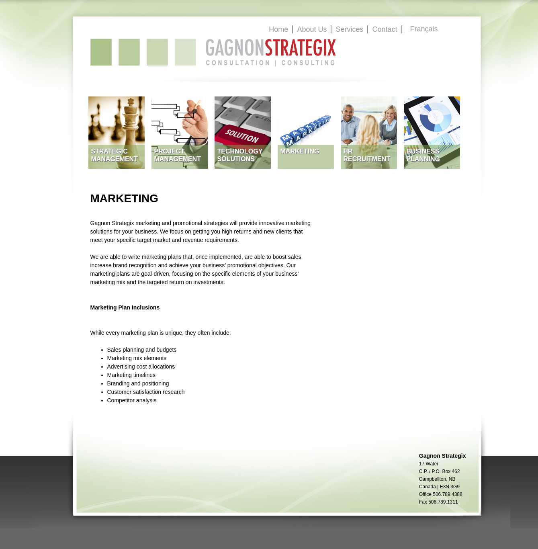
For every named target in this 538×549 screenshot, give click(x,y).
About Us (312, 29)
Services (349, 29)
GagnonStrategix (213, 52)
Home (278, 29)
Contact (384, 29)
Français (424, 29)
